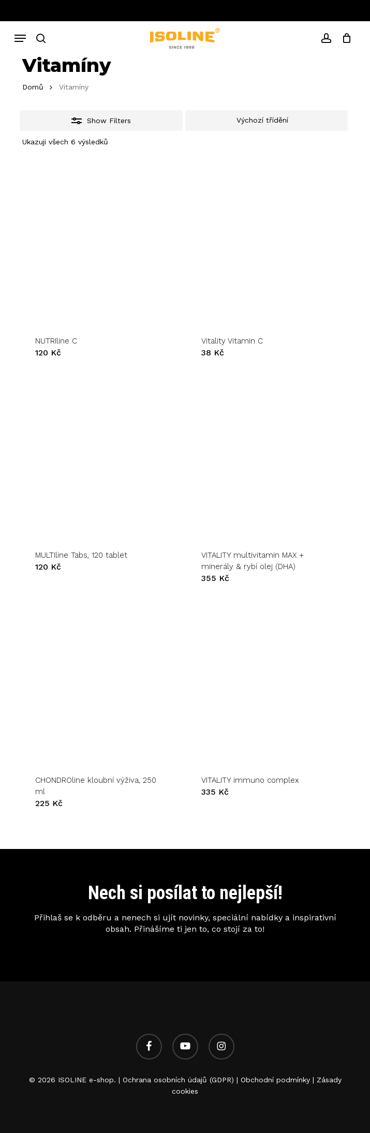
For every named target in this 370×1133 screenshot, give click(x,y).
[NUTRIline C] (101, 243)
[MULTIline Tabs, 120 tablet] (101, 457)
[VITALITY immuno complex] (267, 682)
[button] (20, 38)
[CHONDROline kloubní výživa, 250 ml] (101, 682)
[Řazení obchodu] (266, 120)
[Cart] (343, 38)
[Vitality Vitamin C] (267, 243)
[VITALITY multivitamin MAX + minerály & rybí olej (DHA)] (267, 457)
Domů (32, 87)
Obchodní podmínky (275, 1080)
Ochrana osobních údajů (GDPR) (178, 1080)
